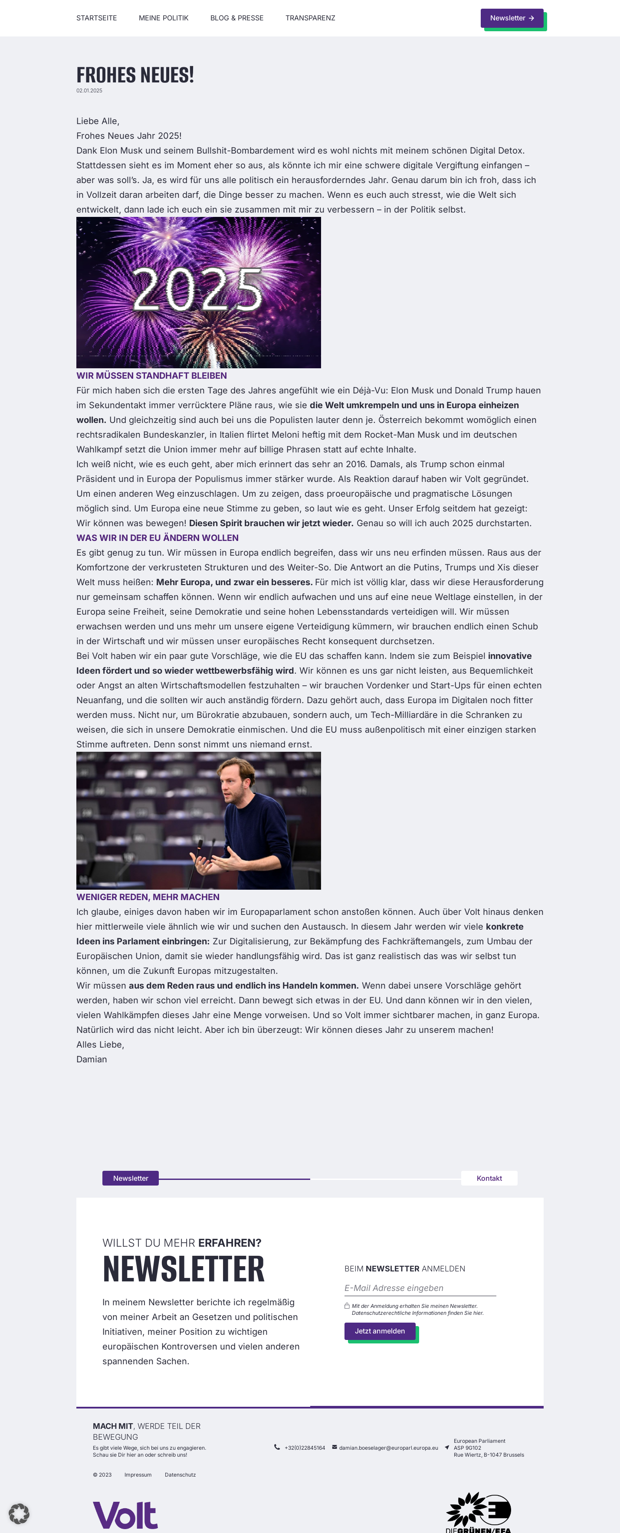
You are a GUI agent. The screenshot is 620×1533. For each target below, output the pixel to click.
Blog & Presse (237, 17)
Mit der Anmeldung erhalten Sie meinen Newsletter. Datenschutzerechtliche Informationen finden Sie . (418, 1310)
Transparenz (310, 17)
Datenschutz (180, 1476)
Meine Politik (164, 17)
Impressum (138, 1476)
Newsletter (130, 1178)
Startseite (96, 17)
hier (477, 1313)
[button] (19, 1514)
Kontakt (489, 1178)
